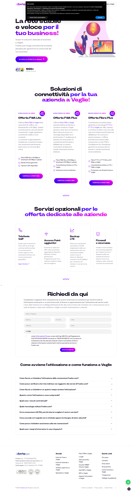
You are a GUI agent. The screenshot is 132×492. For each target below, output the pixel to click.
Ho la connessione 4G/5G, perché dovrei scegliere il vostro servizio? (49, 412)
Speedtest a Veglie (62, 473)
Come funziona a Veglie (107, 471)
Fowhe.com (23, 488)
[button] (104, 4)
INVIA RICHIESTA (67, 349)
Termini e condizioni (87, 488)
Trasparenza (106, 475)
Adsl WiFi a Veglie (85, 470)
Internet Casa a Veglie (61, 458)
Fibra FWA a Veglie (31, 122)
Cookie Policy (108, 488)
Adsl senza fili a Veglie (84, 461)
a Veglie (68, 331)
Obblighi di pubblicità (109, 478)
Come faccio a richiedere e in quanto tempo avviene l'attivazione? (48, 390)
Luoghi (81, 457)
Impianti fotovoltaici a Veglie (86, 477)
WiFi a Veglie (83, 473)
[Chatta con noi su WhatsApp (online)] (128, 482)
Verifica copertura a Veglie (63, 469)
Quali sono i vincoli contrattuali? (33, 401)
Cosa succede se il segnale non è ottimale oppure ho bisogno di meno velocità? (53, 418)
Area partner (106, 467)
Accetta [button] (100, 17)
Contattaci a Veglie (108, 4)
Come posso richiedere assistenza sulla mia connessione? (44, 424)
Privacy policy (98, 488)
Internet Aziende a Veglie (62, 464)
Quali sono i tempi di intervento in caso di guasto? (41, 429)
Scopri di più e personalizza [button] (37, 17)
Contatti (105, 460)
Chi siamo (105, 457)
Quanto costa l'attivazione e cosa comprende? (40, 395)
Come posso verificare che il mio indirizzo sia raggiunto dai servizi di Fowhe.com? (54, 384)
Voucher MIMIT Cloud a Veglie (84, 466)
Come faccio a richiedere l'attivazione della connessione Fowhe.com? (49, 378)
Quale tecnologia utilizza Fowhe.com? (36, 407)
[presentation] (97, 338)
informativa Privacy (43, 336)
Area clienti (106, 464)
